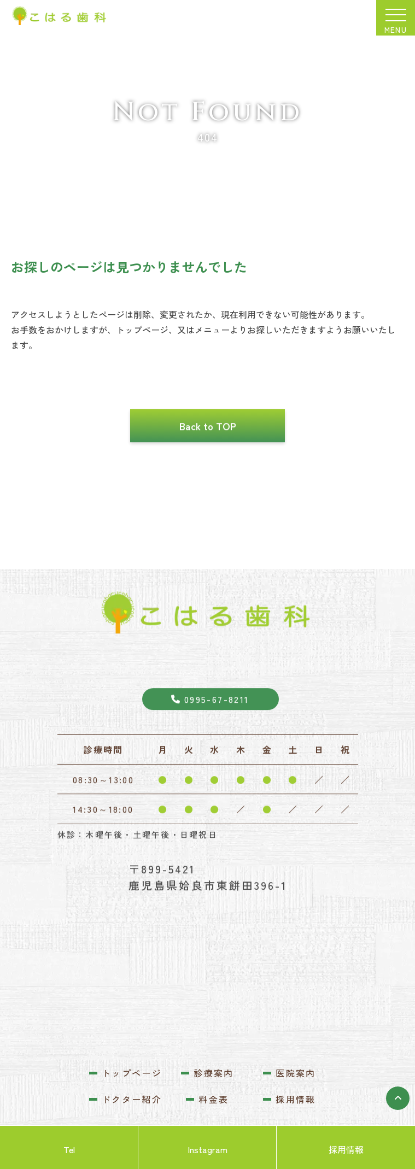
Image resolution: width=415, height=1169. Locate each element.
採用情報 (296, 1099)
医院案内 (296, 1073)
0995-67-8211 (210, 731)
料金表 (213, 1099)
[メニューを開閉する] (395, 18)
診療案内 (214, 1073)
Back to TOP (207, 458)
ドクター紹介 (132, 1099)
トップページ (132, 1073)
